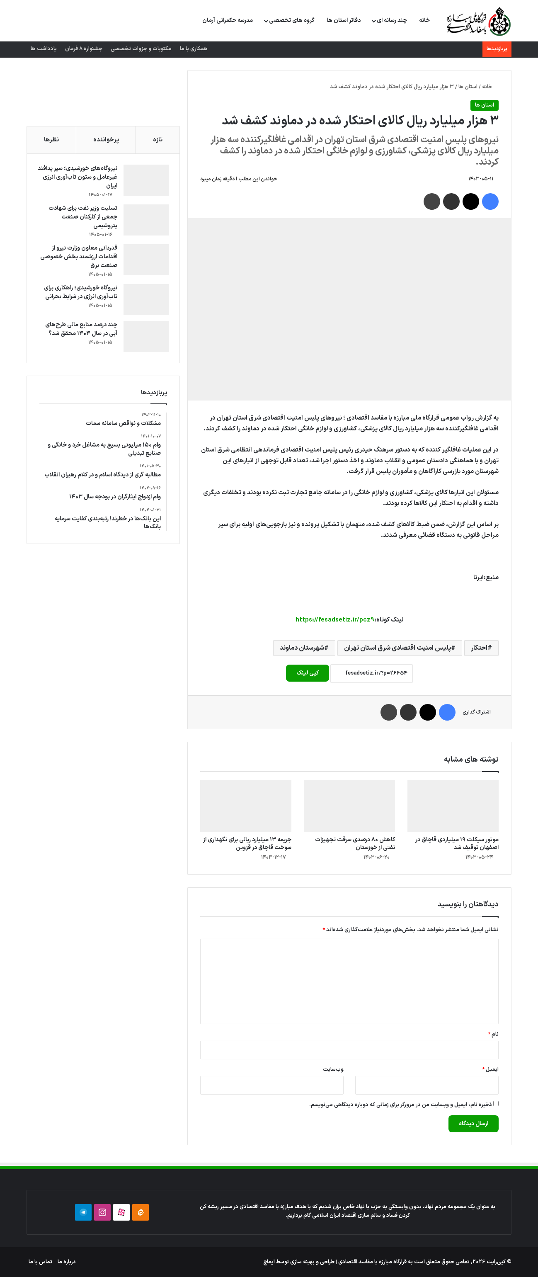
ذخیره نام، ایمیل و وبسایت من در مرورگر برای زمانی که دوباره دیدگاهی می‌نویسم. (400, 1105)
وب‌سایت (333, 1070)
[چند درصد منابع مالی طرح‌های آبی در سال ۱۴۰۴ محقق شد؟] (144, 338)
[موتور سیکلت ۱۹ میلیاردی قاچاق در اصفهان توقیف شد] (453, 806)
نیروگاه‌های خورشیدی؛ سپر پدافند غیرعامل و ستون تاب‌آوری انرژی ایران (83, 179)
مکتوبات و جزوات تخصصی (141, 49)
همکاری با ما (194, 49)
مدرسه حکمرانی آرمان (227, 20)
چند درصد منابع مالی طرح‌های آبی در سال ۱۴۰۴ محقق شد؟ (79, 331)
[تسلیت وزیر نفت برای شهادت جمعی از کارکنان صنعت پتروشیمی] (144, 222)
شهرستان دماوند (302, 648)
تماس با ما (40, 1262)
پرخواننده (106, 140)
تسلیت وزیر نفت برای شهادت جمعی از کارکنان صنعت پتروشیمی (80, 219)
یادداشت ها (44, 49)
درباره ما (67, 1262)
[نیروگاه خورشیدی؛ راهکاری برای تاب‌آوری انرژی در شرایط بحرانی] (144, 301)
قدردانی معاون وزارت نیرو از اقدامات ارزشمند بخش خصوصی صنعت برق (82, 259)
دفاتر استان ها (344, 20)
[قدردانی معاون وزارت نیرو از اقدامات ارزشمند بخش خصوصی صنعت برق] (144, 261)
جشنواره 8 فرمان (83, 49)
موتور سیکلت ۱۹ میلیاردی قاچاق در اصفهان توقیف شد (457, 843)
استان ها (467, 87)
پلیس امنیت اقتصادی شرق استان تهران (397, 648)
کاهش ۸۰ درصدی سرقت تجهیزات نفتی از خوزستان (355, 843)
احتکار (479, 648)
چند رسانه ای (392, 20)
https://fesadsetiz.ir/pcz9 (335, 620)
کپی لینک (307, 673)
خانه (424, 20)
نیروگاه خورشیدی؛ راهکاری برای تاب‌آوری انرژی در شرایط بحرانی (78, 294)
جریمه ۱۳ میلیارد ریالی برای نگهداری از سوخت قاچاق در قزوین (247, 843)
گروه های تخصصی (292, 20)
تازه (157, 140)
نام (493, 1034)
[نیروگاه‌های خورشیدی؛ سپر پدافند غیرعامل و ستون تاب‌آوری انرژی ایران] (144, 182)
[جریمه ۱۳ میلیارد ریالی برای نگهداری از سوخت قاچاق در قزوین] (245, 806)
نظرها (51, 140)
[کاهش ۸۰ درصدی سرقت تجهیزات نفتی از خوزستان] (349, 806)
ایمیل (490, 1070)
